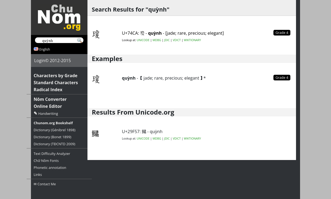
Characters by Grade (56, 76)
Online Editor (48, 106)
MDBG (157, 40)
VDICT (177, 40)
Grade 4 (282, 77)
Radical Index (48, 90)
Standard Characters (56, 83)
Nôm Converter (50, 99)
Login (39, 60)
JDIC (167, 40)
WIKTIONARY (192, 40)
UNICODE (143, 40)
